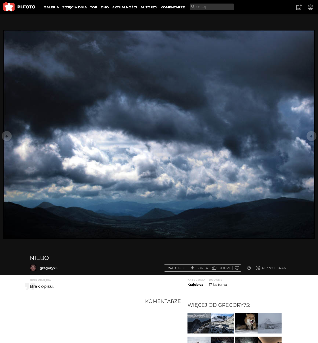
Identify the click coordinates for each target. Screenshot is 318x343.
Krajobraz (195, 284)
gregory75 (48, 268)
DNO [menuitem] (105, 7)
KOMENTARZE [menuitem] (173, 7)
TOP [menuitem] (93, 7)
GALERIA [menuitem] (51, 7)
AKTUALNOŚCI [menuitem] (124, 7)
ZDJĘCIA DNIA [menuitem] (74, 7)
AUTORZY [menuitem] (148, 7)
